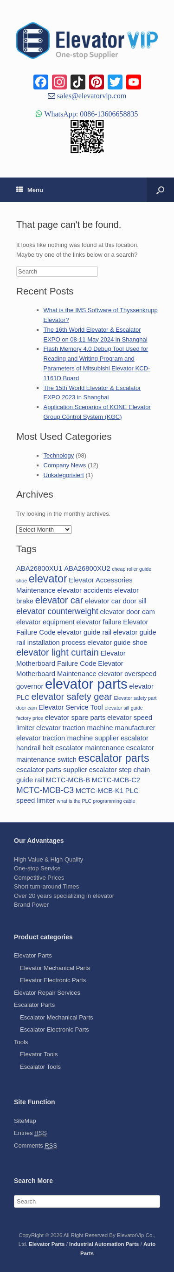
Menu (29, 189)
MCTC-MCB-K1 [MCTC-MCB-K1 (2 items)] (100, 790)
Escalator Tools (40, 1066)
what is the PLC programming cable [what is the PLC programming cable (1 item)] (96, 801)
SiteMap (25, 1120)
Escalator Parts (34, 1004)
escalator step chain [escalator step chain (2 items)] (119, 769)
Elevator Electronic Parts (53, 980)
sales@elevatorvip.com (90, 95)
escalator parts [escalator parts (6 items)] (113, 758)
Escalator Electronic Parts (54, 1029)
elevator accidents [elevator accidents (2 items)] (84, 590)
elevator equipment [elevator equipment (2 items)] (45, 622)
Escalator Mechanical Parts (56, 1017)
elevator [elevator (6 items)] (48, 579)
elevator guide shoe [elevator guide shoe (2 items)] (117, 642)
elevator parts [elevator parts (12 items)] (86, 683)
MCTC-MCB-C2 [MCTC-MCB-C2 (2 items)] (116, 780)
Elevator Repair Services (47, 992)
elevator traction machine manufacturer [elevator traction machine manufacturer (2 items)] (95, 728)
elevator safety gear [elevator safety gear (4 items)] (71, 696)
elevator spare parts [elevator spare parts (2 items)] (75, 717)
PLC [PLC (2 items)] (132, 790)
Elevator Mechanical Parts (55, 967)
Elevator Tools (39, 1054)
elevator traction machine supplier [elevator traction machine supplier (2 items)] (67, 738)
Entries (30, 1133)
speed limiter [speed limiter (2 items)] (35, 800)
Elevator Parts (33, 955)
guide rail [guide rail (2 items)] (30, 780)
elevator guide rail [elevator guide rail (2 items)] (84, 632)
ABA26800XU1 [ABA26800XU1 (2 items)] (39, 568)
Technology (59, 455)
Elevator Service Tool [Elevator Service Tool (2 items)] (71, 707)
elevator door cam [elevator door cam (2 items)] (127, 611)
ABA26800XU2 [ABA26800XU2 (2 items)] (87, 568)
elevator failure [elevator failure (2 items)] (98, 622)
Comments (35, 1145)
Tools (21, 1042)
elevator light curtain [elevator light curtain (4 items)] (57, 652)
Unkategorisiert (64, 475)
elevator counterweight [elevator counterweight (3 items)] (57, 611)
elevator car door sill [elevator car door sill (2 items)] (115, 601)
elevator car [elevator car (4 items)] (59, 600)
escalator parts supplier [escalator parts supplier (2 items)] (51, 769)
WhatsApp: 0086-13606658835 (90, 113)
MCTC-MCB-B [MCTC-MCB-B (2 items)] (68, 780)
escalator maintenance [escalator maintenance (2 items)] (89, 748)
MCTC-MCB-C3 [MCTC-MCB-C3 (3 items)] (45, 790)
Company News (65, 465)
